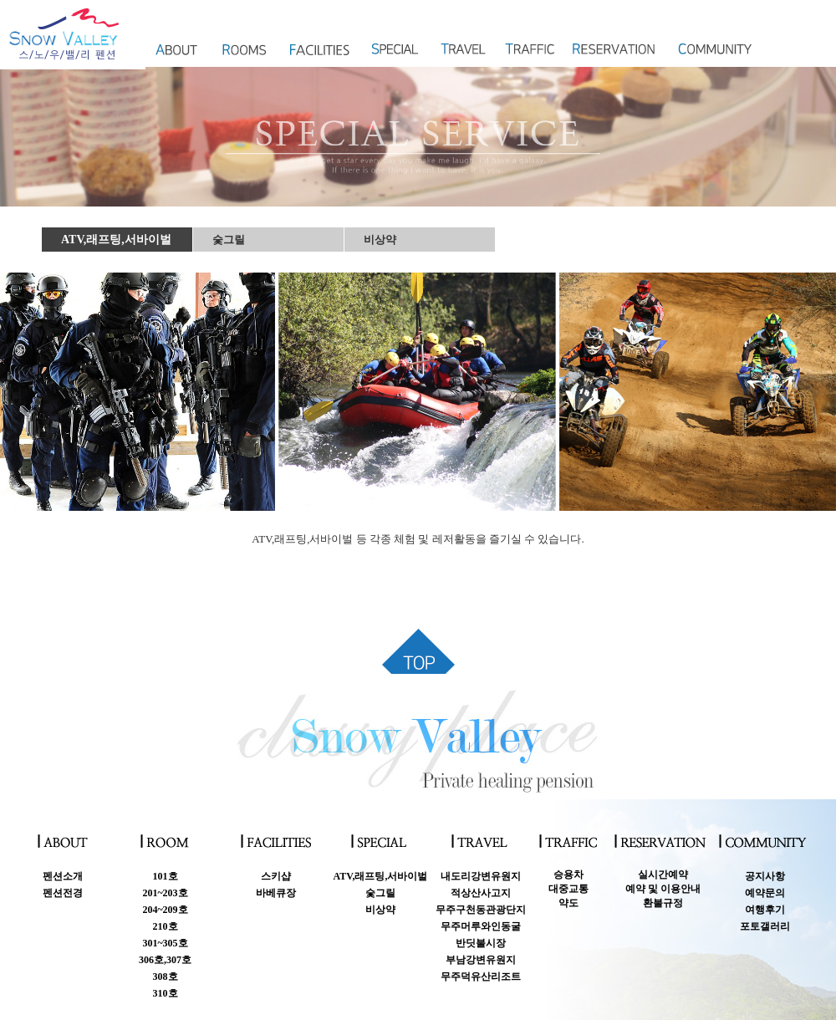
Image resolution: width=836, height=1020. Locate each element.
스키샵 (276, 876)
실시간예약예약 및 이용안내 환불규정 (663, 889)
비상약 (380, 239)
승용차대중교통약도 (568, 889)
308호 (165, 976)
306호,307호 (165, 960)
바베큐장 (276, 893)
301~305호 (164, 943)
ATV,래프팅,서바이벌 (116, 239)
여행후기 (765, 909)
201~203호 (164, 893)
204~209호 (164, 909)
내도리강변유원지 (481, 876)
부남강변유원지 (481, 960)
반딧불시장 (481, 943)
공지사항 (765, 876)
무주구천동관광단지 (481, 909)
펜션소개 (63, 876)
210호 (165, 926)
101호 (165, 876)
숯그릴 (228, 239)
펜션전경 (63, 893)
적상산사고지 (481, 893)
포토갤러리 (765, 926)
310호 (165, 993)
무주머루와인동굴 (481, 926)
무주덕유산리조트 (481, 976)
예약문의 (765, 893)
